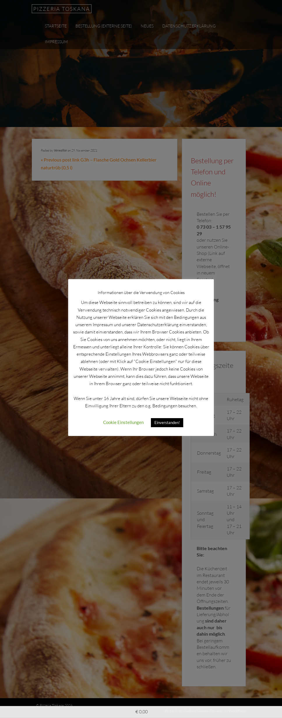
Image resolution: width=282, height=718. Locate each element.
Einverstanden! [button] (167, 422)
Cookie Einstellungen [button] (123, 422)
